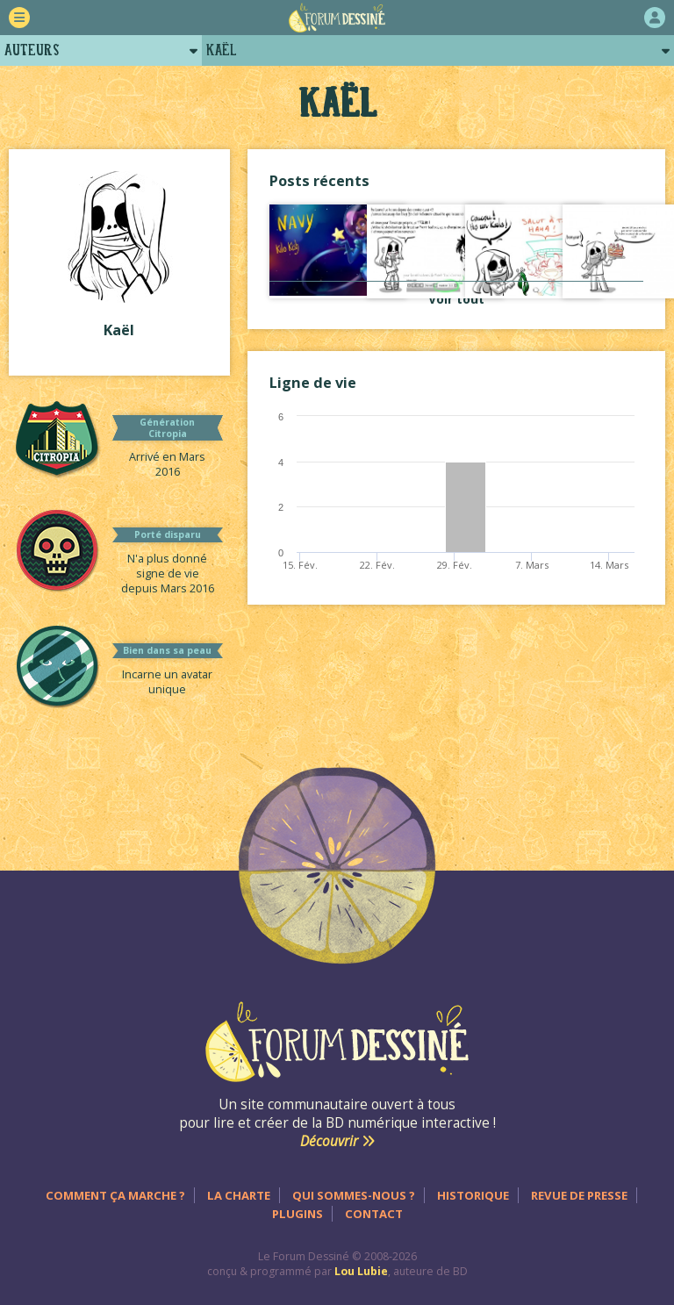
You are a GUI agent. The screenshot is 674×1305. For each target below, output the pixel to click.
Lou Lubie (361, 1271)
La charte (238, 1195)
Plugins (297, 1214)
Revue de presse (579, 1195)
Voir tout (456, 298)
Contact (374, 1214)
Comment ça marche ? (115, 1195)
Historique (473, 1195)
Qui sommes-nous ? (353, 1195)
